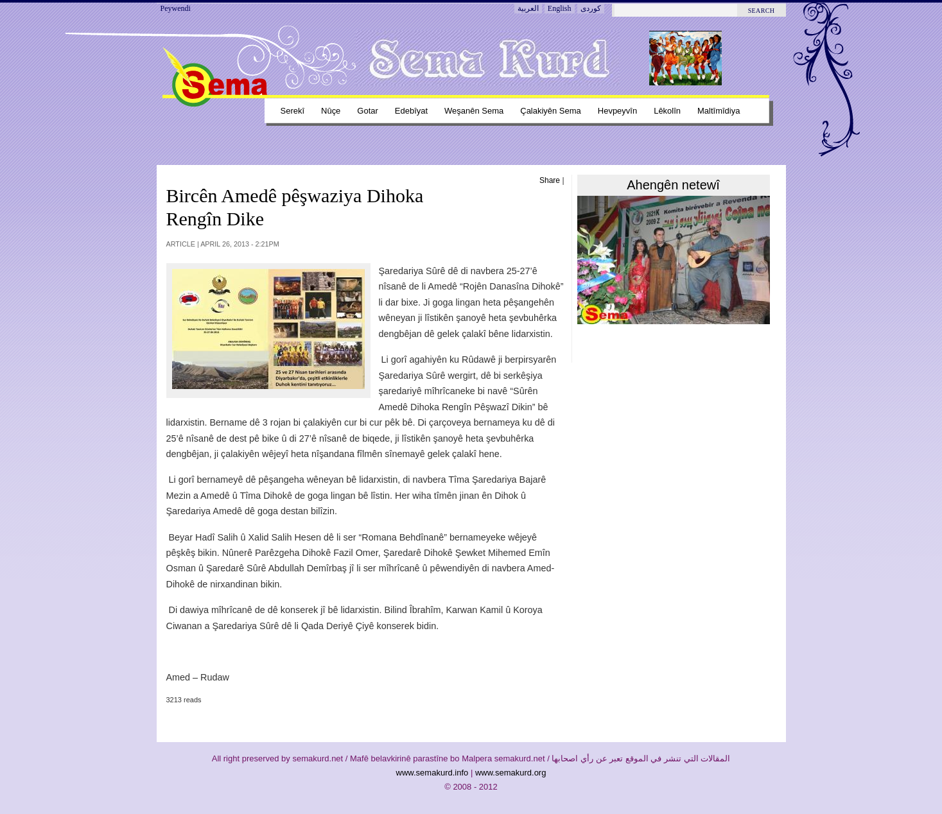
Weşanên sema (473, 111)
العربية (528, 8)
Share (549, 180)
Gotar (367, 111)
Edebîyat (411, 111)
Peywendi (176, 8)
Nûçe (330, 111)
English (559, 8)
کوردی (590, 8)
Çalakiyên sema (550, 111)
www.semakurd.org (510, 772)
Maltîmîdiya (718, 111)
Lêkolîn (667, 111)
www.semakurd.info (432, 772)
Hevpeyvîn (617, 111)
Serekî (293, 111)
